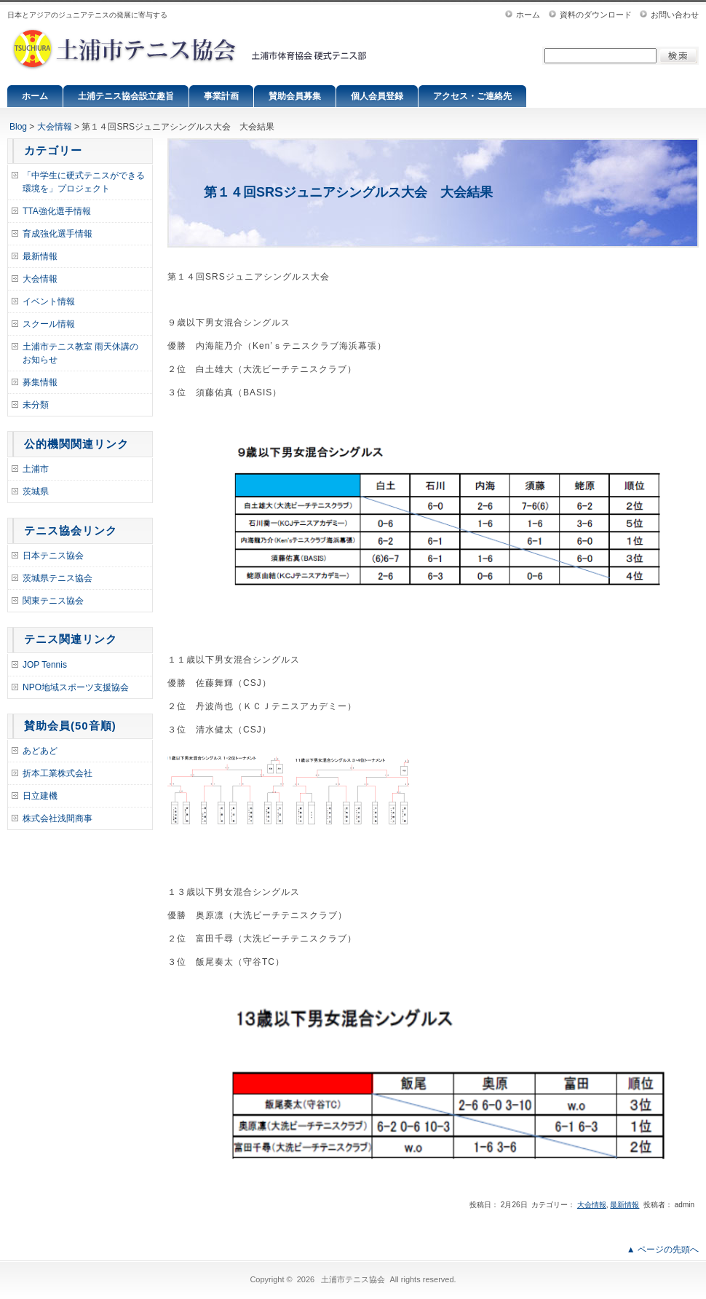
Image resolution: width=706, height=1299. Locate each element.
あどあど (40, 751)
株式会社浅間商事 (57, 818)
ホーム (528, 14)
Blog (18, 127)
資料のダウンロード (596, 14)
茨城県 (36, 491)
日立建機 (40, 796)
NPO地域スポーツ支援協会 (76, 687)
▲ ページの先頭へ (663, 1249)
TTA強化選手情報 (57, 211)
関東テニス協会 (53, 601)
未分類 (36, 405)
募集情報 (40, 382)
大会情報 (54, 127)
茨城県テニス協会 (57, 578)
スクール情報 (49, 324)
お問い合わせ (675, 14)
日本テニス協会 (53, 555)
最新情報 (40, 256)
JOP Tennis (45, 665)
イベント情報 (49, 301)
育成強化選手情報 (57, 234)
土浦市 (36, 469)
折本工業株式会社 (57, 773)
